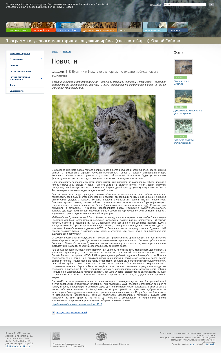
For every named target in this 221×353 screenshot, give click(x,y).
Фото (12, 85)
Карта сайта (155, 4)
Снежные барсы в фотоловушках (183, 141)
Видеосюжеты (17, 91)
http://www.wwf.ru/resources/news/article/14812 (77, 304)
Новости (14, 65)
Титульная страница (20, 53)
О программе (16, 59)
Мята (192, 344)
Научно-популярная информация (20, 78)
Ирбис (55, 51)
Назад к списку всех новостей (69, 313)
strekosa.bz (210, 344)
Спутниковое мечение (181, 82)
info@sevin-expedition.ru (18, 346)
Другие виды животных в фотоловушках (188, 112)
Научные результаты (20, 71)
